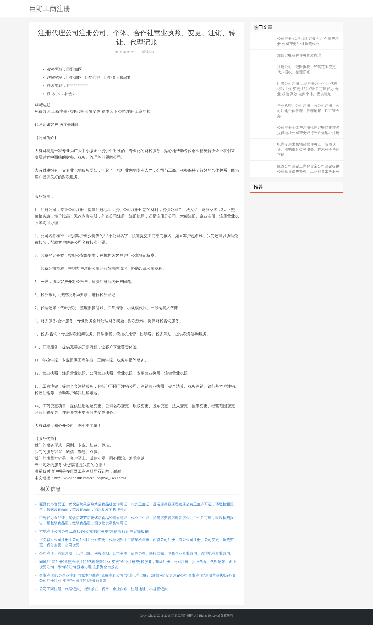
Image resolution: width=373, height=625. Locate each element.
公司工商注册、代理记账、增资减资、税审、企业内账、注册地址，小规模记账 (103, 589)
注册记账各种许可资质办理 (299, 55)
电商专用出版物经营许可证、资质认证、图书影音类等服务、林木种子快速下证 (308, 149)
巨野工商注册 (49, 9)
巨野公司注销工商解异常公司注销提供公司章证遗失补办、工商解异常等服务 (308, 169)
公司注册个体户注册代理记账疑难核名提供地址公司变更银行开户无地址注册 (308, 130)
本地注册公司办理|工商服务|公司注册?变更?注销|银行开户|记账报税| (94, 531)
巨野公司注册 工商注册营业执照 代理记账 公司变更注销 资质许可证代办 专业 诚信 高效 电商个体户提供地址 (308, 89)
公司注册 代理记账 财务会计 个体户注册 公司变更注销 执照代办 (308, 41)
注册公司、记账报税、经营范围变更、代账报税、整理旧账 (308, 69)
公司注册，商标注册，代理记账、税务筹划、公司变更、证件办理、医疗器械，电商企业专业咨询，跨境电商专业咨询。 (136, 553)
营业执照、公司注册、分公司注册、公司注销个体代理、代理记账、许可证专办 (308, 111)
